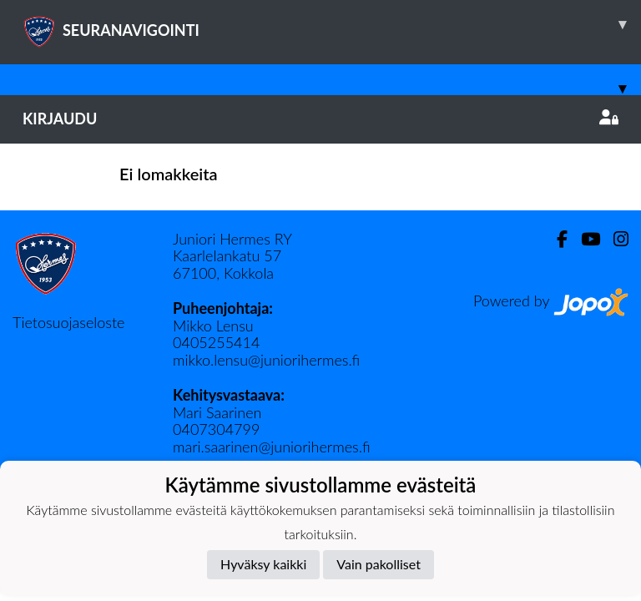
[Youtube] (584, 239)
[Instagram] (614, 239)
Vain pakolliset (378, 564)
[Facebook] (555, 239)
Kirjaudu (320, 118)
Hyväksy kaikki (263, 564)
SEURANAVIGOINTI (332, 24)
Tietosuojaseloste (68, 322)
